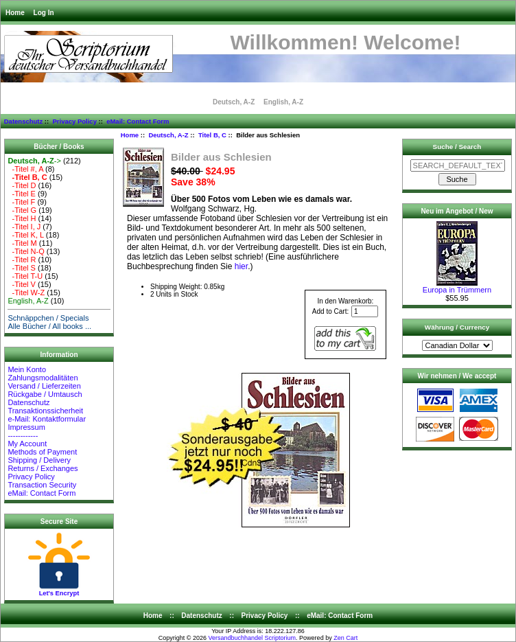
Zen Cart (345, 637)
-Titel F (21, 202)
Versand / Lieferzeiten (44, 386)
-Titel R (22, 259)
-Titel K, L (25, 235)
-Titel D (22, 185)
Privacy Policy (74, 121)
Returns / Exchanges (43, 468)
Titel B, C (212, 135)
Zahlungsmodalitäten (43, 378)
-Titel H (22, 218)
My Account (27, 443)
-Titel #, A (25, 169)
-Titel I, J (24, 226)
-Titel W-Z (26, 292)
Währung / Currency (457, 327)
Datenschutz (23, 121)
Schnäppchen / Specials (48, 318)
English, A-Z (283, 102)
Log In (44, 12)
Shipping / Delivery (39, 460)
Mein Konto (27, 369)
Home (15, 12)
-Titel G (22, 210)
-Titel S (22, 268)
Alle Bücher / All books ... (49, 326)
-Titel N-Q (26, 251)
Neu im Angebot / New (457, 211)
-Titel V (22, 284)
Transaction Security (42, 485)
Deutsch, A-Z (168, 135)
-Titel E (22, 194)
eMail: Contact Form (137, 121)
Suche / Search (457, 146)
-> (34, 161)
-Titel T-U (25, 276)
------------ (23, 435)
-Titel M (22, 243)
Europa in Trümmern (457, 286)
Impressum (26, 427)
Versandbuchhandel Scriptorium (252, 637)
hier (241, 266)
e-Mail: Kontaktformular (48, 419)
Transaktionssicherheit (45, 410)
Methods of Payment (42, 452)
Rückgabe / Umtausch (45, 394)
